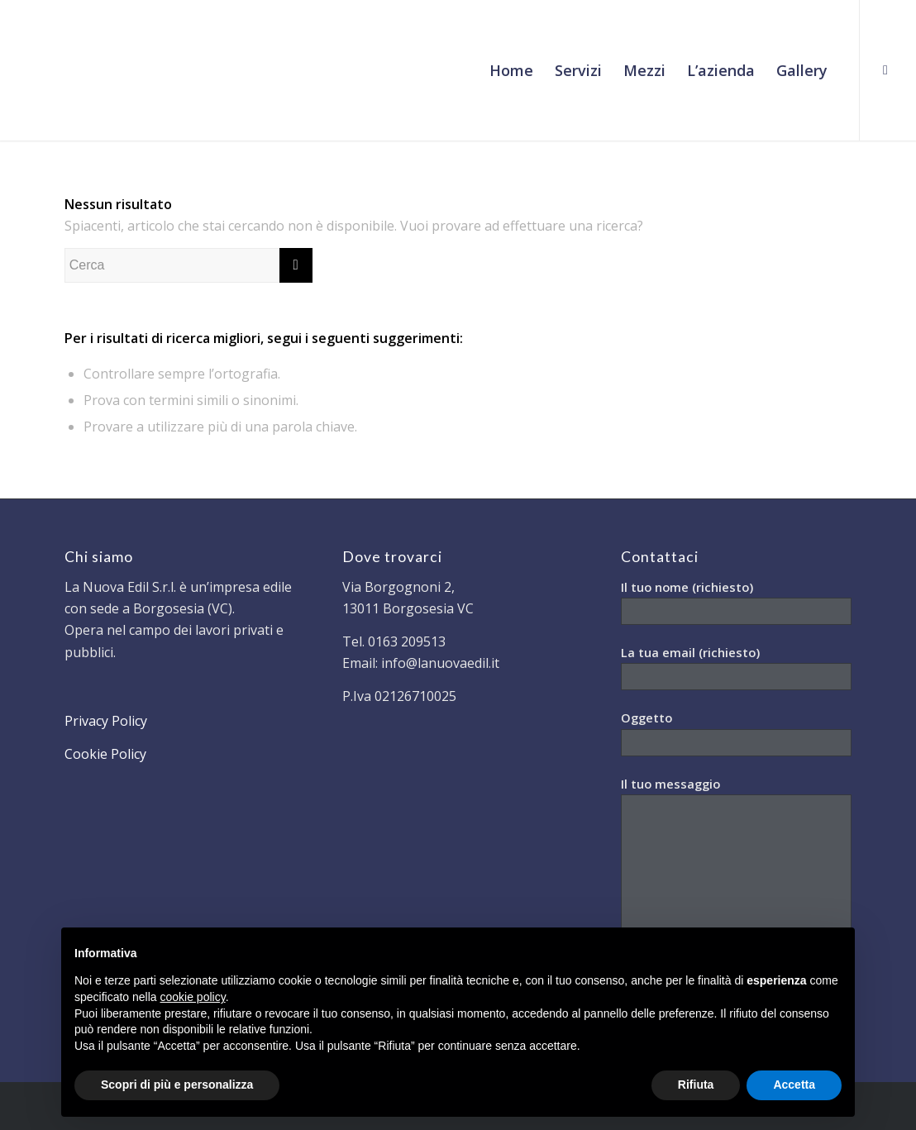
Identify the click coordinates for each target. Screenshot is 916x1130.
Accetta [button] (794, 1084)
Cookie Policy (105, 754)
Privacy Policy (105, 721)
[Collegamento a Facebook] (885, 69)
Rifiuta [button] (696, 1084)
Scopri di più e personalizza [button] (177, 1084)
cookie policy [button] (193, 997)
